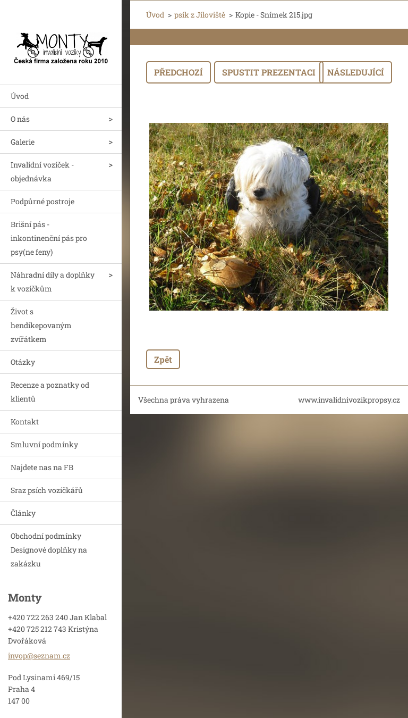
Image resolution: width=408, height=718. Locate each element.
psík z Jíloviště (199, 15)
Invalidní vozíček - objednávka (42, 171)
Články (23, 513)
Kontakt (25, 421)
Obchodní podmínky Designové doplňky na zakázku (49, 550)
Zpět (163, 359)
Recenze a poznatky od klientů (50, 392)
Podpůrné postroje (42, 201)
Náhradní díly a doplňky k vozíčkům (53, 282)
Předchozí (178, 72)
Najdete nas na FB (42, 467)
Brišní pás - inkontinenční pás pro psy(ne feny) (49, 238)
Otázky (23, 362)
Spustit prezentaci (269, 72)
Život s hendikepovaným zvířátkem (41, 325)
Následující (355, 72)
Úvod (20, 96)
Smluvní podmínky (44, 444)
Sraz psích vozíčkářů (47, 490)
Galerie (23, 142)
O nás (20, 119)
